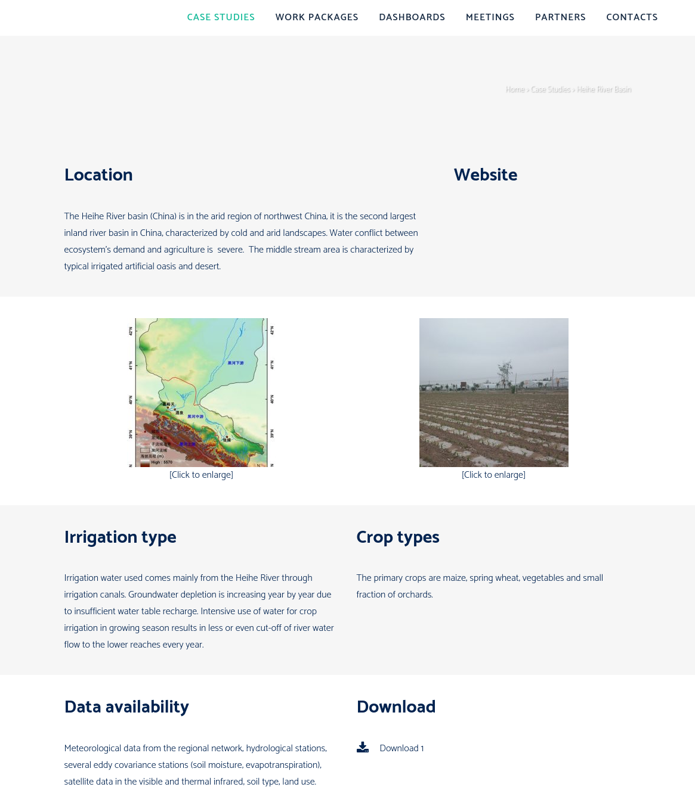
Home (514, 89)
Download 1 (390, 749)
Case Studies (550, 89)
